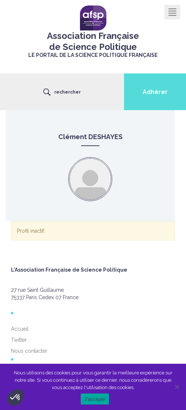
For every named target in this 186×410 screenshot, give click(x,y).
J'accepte (94, 399)
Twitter (19, 340)
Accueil (20, 329)
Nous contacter (29, 351)
